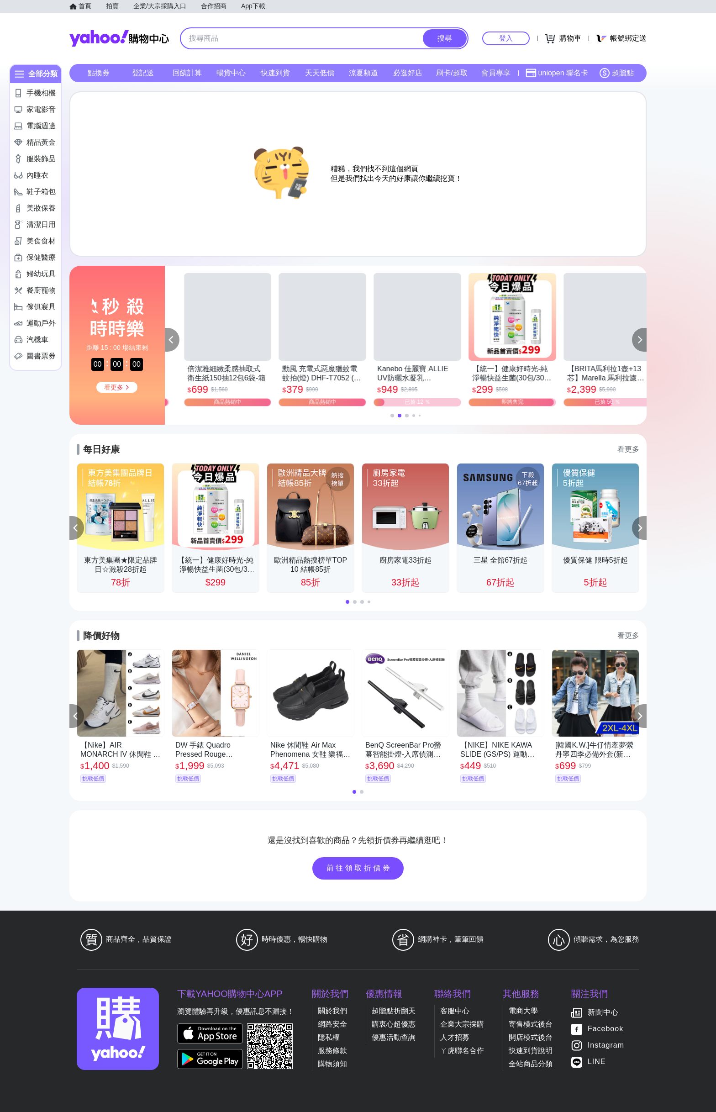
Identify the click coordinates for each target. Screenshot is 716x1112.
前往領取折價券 (359, 868)
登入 (506, 38)
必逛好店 (407, 73)
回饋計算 (187, 73)
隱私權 (329, 1037)
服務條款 (332, 1050)
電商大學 (523, 1011)
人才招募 (454, 1037)
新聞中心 (603, 1012)
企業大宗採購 (462, 1024)
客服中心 (454, 1011)
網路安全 (332, 1024)
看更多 (628, 449)
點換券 (99, 73)
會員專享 (496, 73)
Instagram (606, 1045)
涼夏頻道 (363, 73)
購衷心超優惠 (394, 1024)
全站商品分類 (531, 1064)
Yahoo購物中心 (119, 38)
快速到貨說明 (531, 1050)
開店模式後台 (531, 1037)
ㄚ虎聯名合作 (462, 1050)
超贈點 (616, 73)
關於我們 (332, 1011)
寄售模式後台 (531, 1024)
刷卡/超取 (451, 73)
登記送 (143, 73)
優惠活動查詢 (394, 1037)
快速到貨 (275, 73)
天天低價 (319, 73)
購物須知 (332, 1064)
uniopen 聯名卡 (557, 73)
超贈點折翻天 (394, 1011)
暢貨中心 (231, 73)
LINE (597, 1061)
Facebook (605, 1029)
